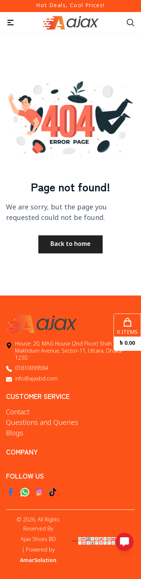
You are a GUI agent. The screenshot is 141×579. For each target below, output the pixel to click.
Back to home (70, 244)
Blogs (14, 433)
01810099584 (31, 368)
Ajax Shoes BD (38, 539)
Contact (17, 412)
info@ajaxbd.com (36, 379)
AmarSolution (38, 560)
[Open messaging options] (124, 542)
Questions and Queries (42, 422)
